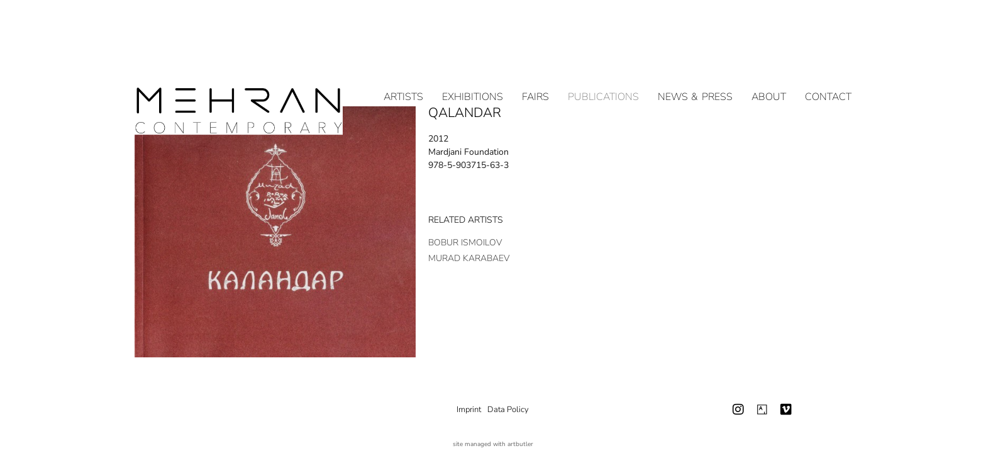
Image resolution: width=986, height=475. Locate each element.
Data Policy (508, 409)
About (768, 53)
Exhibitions (472, 53)
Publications (603, 53)
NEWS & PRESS (695, 53)
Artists (403, 53)
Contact (828, 53)
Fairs (535, 53)
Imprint (469, 409)
